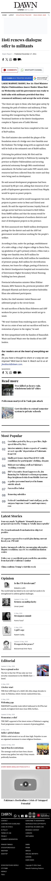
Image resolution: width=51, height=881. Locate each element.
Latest (11, 15)
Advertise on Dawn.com (35, 827)
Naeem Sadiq (19, 635)
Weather (4, 850)
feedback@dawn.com (12, 364)
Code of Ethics (7, 827)
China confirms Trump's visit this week (18, 567)
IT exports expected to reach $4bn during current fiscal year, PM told (24, 539)
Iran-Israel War (39, 15)
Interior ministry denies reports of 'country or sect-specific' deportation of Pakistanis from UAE (27, 451)
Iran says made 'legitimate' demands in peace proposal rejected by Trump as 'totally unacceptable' (25, 522)
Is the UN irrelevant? (25, 583)
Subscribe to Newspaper (35, 820)
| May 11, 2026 (25, 10)
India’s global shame (10, 732)
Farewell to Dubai (16, 488)
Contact (4, 820)
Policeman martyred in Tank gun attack (22, 401)
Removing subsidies (17, 494)
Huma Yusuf (19, 620)
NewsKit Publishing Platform (35, 868)
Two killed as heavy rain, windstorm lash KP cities (28, 387)
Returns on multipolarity (25, 602)
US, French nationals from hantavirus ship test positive (22, 531)
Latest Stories (11, 516)
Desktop (4, 854)
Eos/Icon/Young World (9, 865)
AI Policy (4, 830)
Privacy (4, 836)
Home (4, 15)
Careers (29, 833)
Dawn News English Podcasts (15, 767)
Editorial (8, 660)
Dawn (28, 844)
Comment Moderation (9, 839)
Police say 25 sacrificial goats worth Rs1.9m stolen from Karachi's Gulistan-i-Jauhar (24, 559)
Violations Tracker (23, 15)
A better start (7, 687)
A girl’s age (19, 630)
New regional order (10, 669)
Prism (28, 847)
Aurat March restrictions (12, 748)
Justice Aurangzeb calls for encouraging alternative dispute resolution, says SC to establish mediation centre (24, 549)
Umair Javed (18, 606)
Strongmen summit (22, 616)
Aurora (28, 857)
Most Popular (11, 435)
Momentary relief (9, 717)
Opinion (7, 578)
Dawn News (30, 860)
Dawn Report (7, 54)
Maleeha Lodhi (19, 588)
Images (28, 850)
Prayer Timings (7, 844)
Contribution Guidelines (10, 824)
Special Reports (32, 854)
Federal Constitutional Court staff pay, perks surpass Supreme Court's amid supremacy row (28, 503)
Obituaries (30, 836)
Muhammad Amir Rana (23, 649)
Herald (4, 871)
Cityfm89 (4, 868)
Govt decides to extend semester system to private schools (31, 410)
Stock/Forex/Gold (8, 847)
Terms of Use (6, 833)
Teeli (3, 874)
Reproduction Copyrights (36, 824)
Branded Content (32, 830)
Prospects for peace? (24, 644)
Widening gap (7, 702)
